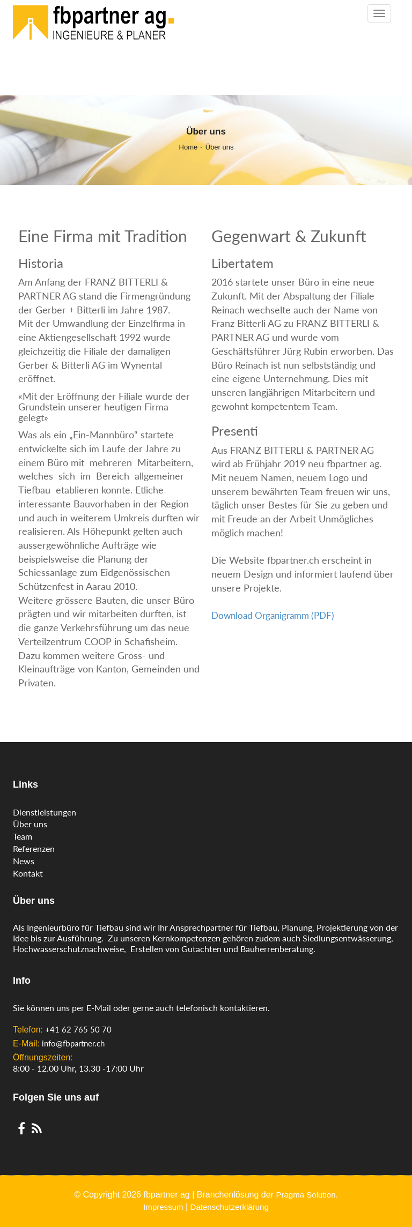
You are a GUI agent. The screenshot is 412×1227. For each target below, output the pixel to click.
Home (188, 147)
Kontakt (28, 873)
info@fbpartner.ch (73, 1043)
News (23, 861)
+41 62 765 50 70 (78, 1029)
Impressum (163, 1206)
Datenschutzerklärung (229, 1206)
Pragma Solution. (306, 1194)
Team (22, 836)
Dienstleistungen (44, 812)
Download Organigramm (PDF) (272, 615)
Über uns (219, 147)
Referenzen (34, 848)
